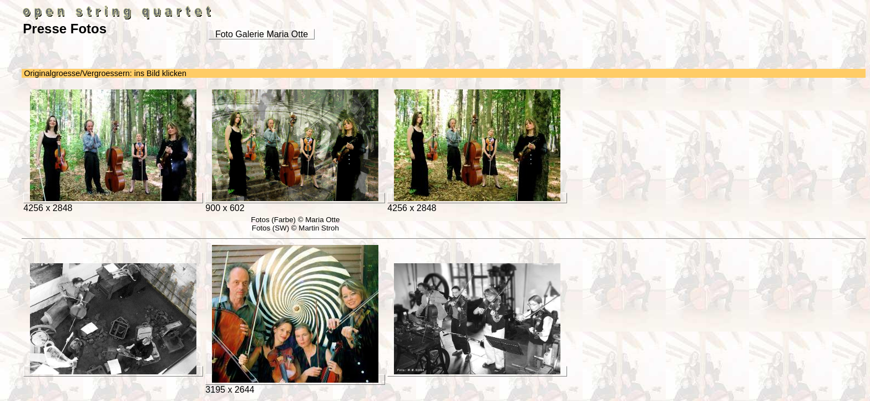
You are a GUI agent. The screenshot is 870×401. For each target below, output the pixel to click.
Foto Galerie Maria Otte (261, 34)
